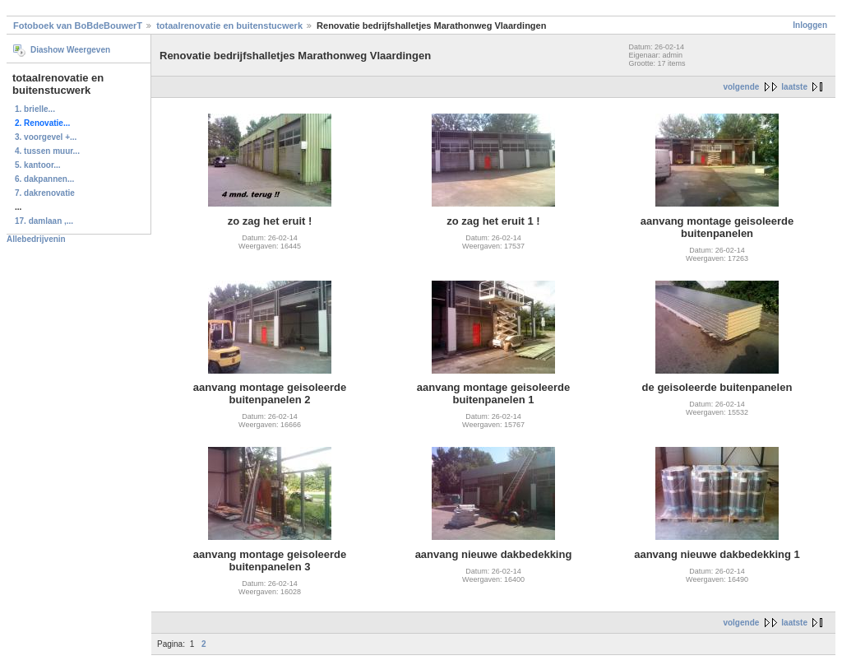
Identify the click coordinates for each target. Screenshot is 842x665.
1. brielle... (35, 109)
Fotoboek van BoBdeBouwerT (77, 25)
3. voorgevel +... (45, 137)
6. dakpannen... (44, 179)
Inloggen (810, 25)
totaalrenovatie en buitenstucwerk (229, 25)
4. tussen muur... (47, 151)
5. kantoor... (38, 165)
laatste (794, 86)
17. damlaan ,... (44, 221)
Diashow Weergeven (70, 49)
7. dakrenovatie (45, 193)
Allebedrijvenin (36, 239)
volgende (741, 86)
